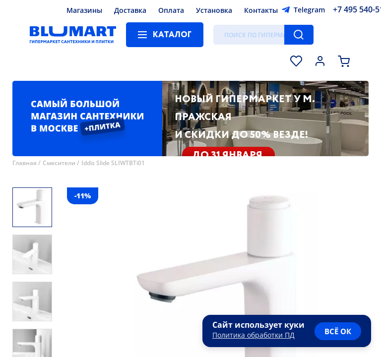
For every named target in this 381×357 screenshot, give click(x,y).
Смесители (59, 163)
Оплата (171, 10)
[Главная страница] (73, 34)
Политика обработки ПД (253, 335)
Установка (214, 10)
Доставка (130, 10)
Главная (24, 163)
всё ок (337, 331)
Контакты (261, 10)
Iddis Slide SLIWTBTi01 (113, 163)
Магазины (84, 10)
